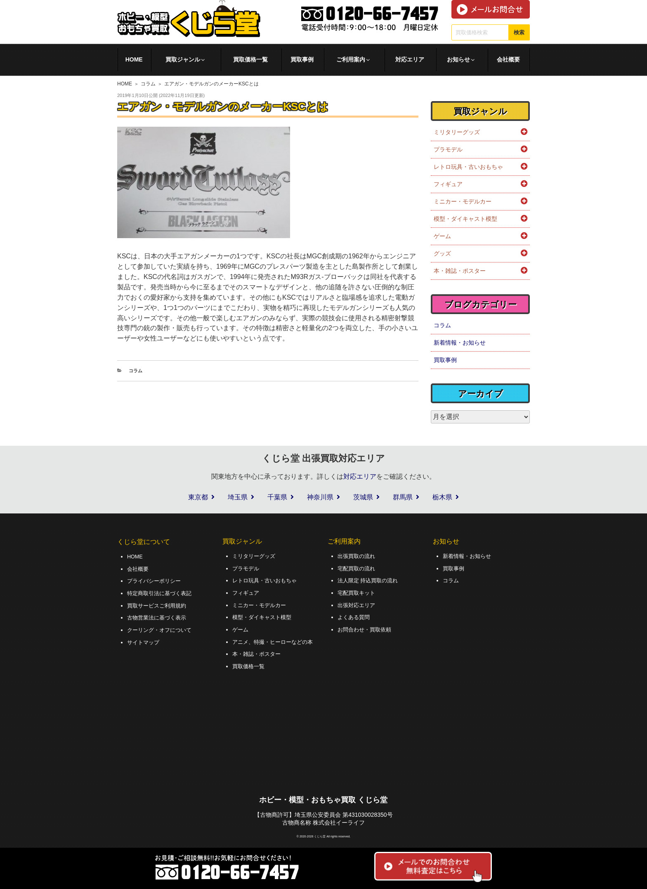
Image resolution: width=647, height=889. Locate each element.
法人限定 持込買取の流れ (370, 579)
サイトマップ (144, 638)
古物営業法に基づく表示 (159, 615)
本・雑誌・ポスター (460, 270)
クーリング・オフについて (161, 626)
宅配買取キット (358, 591)
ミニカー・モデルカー (462, 201)
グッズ (442, 253)
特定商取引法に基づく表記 (161, 591)
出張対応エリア (358, 602)
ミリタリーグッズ (457, 132)
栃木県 (442, 497)
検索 (519, 32)
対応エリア (409, 59)
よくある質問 (355, 614)
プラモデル (448, 149)
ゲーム (442, 236)
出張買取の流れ (358, 556)
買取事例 (302, 59)
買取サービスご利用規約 (159, 603)
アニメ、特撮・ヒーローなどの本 (275, 638)
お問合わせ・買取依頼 (366, 626)
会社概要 (508, 59)
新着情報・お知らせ (460, 342)
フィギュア (448, 184)
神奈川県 (320, 497)
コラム (148, 84)
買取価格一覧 (250, 59)
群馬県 (403, 497)
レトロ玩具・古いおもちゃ (468, 166)
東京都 (198, 497)
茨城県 (363, 497)
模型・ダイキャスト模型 (465, 218)
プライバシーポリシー (156, 580)
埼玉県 (238, 497)
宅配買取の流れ (358, 567)
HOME (134, 59)
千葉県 (277, 497)
